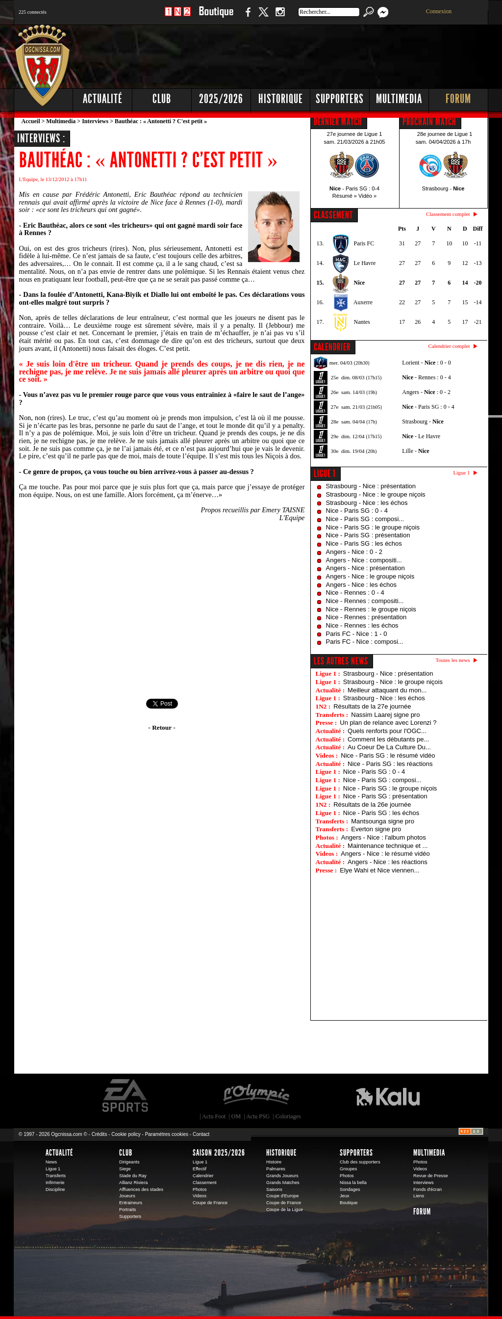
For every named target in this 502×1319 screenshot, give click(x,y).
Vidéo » (367, 196)
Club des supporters (360, 1162)
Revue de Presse (430, 1175)
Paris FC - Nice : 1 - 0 (356, 633)
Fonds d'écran (427, 1189)
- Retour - (161, 727)
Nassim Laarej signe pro (385, 714)
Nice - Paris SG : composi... (365, 519)
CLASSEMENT (333, 215)
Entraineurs (130, 1202)
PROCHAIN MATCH (429, 122)
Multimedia (399, 99)
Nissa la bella (353, 1182)
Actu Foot (214, 1116)
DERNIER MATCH (338, 122)
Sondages (350, 1189)
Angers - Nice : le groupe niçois (370, 576)
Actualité (103, 99)
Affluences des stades (141, 1189)
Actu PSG (258, 1116)
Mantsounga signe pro (382, 821)
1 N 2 (178, 17)
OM (236, 1116)
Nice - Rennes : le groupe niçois (371, 609)
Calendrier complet (449, 346)
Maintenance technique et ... (387, 845)
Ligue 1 (325, 473)
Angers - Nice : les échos (361, 584)
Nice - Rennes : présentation (366, 617)
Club (161, 99)
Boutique (216, 17)
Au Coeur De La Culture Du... (389, 747)
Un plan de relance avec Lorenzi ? (388, 722)
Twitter (263, 17)
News (51, 1162)
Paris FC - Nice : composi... (364, 641)
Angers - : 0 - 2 (426, 392)
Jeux (344, 1195)
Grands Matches (283, 1182)
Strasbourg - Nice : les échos (367, 502)
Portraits (127, 1209)
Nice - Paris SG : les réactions (390, 763)
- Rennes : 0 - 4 (426, 377)
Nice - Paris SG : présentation (368, 535)
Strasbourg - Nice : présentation (371, 486)
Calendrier (203, 1175)
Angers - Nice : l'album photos (383, 837)
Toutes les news (453, 660)
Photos (200, 1189)
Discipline (55, 1189)
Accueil (31, 121)
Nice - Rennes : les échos (362, 625)
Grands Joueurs (282, 1175)
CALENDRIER (332, 347)
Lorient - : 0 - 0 (426, 362)
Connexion (439, 11)
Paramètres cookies (166, 1134)
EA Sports (126, 1096)
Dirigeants (129, 1162)
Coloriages (288, 1116)
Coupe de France (210, 1202)
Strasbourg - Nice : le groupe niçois (376, 494)
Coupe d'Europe (282, 1195)
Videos (199, 1195)
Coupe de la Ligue (284, 1209)
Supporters (340, 99)
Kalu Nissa (388, 1096)
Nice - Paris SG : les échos (364, 543)
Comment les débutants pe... (388, 739)
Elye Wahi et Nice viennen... (379, 870)
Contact (201, 1134)
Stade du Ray (133, 1175)
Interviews (95, 121)
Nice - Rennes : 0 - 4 (355, 592)
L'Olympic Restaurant (256, 1096)
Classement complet (448, 214)
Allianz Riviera (133, 1182)
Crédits (99, 1134)
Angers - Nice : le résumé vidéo (385, 853)
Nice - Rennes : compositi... (365, 601)
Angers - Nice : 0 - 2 (354, 551)
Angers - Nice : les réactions (387, 862)
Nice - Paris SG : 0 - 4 (357, 510)
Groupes (348, 1168)
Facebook (246, 17)
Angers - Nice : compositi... (364, 560)
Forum (458, 99)
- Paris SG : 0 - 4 (428, 406)
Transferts (56, 1175)
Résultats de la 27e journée (372, 706)
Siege (125, 1168)
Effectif (199, 1168)
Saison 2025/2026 (219, 1153)
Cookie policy (125, 1134)
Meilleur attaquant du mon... (387, 690)
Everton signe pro (376, 829)
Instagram (280, 17)
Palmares (275, 1168)
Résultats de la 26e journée (372, 804)
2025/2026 (221, 99)
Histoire (273, 1162)
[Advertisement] (310, 54)
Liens (418, 1195)
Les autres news (341, 661)
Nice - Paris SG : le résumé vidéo (388, 755)
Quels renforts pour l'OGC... (387, 731)
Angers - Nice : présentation (365, 568)
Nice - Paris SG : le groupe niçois (373, 527)
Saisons (274, 1189)
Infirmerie (55, 1182)
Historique (280, 99)
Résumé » (344, 196)
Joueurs (127, 1195)
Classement (205, 1182)
